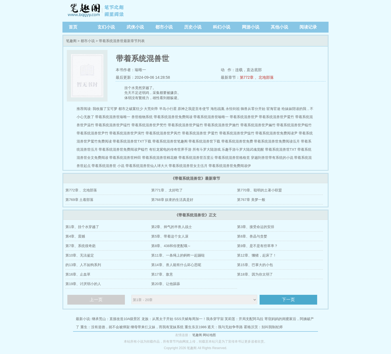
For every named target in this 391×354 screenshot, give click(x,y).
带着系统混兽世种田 (125, 158)
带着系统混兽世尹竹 (92, 133)
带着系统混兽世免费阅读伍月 (277, 141)
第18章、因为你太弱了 (255, 274)
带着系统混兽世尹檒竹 (276, 117)
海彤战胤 (217, 109)
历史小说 (192, 27)
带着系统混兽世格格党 (232, 158)
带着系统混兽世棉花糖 (159, 158)
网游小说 (250, 27)
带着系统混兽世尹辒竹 (112, 125)
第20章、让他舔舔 (165, 284)
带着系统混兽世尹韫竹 (185, 125)
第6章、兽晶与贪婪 (252, 236)
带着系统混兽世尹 (244, 117)
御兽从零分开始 (253, 109)
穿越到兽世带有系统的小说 (272, 158)
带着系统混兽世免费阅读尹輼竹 (123, 149)
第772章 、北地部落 (257, 77)
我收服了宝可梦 (105, 109)
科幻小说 (221, 27)
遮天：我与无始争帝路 (225, 327)
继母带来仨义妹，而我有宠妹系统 (157, 327)
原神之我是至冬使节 (193, 109)
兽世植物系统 (142, 117)
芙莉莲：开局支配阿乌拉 (244, 319)
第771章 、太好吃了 (167, 190)
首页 (73, 27)
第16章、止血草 (77, 274)
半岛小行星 (168, 109)
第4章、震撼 (75, 236)
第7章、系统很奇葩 (80, 246)
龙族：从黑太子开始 (157, 319)
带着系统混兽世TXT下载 (132, 141)
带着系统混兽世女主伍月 (188, 166)
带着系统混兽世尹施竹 (221, 125)
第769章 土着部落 (79, 200)
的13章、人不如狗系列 (83, 265)
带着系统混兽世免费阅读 (173, 117)
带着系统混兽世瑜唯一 (112, 117)
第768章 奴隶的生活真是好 (172, 200)
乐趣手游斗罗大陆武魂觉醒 (243, 149)
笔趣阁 (96, 11)
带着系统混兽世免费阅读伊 (230, 166)
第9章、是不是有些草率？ (257, 246)
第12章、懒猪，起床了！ (256, 255)
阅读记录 (308, 27)
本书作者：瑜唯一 (131, 70)
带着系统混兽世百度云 (196, 158)
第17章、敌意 (162, 274)
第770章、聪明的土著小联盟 (259, 190)
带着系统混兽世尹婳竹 (258, 125)
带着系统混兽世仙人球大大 (146, 166)
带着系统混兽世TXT (280, 149)
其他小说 (279, 27)
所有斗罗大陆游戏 (207, 149)
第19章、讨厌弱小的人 (83, 284)
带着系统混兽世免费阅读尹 (276, 133)
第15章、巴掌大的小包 (255, 265)
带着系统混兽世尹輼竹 (294, 125)
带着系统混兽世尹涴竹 (126, 133)
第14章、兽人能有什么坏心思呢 (176, 265)
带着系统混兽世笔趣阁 (170, 141)
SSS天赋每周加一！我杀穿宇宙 (199, 319)
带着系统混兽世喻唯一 (211, 117)
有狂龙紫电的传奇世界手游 (170, 149)
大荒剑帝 (151, 109)
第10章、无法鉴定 (79, 255)
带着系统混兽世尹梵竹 (149, 125)
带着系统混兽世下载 (204, 141)
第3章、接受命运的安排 (255, 227)
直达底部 (254, 70)
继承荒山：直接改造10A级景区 (116, 319)
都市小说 (164, 27)
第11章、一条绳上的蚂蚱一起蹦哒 (177, 255)
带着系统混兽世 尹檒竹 (200, 133)
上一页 (96, 299)
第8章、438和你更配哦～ (171, 246)
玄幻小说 (106, 27)
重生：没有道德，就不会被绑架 (105, 327)
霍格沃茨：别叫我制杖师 (263, 327)
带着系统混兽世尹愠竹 (236, 133)
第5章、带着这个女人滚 (169, 236)
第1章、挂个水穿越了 (82, 227)
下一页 (288, 299)
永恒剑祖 (233, 109)
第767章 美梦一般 (251, 200)
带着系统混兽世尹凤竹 (163, 133)
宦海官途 (273, 109)
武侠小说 (135, 27)
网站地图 (209, 335)
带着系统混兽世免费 (237, 141)
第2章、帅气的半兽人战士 (171, 227)
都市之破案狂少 (130, 109)
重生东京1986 (196, 327)
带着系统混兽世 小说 (108, 166)
